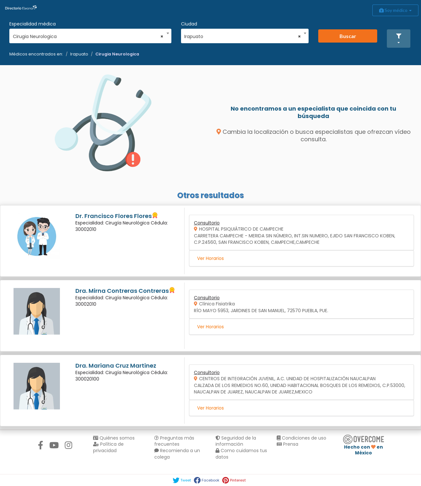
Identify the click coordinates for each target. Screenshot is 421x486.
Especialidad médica (32, 24)
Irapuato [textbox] (242, 36)
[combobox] (88, 34)
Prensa (287, 444)
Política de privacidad (108, 447)
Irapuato (79, 54)
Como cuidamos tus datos (241, 453)
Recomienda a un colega (177, 453)
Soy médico (395, 10)
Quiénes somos (114, 438)
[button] (398, 38)
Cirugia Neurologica (117, 54)
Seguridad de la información (235, 441)
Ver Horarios (210, 258)
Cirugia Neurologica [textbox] (88, 36)
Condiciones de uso (301, 438)
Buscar (348, 36)
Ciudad (189, 24)
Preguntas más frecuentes (174, 441)
